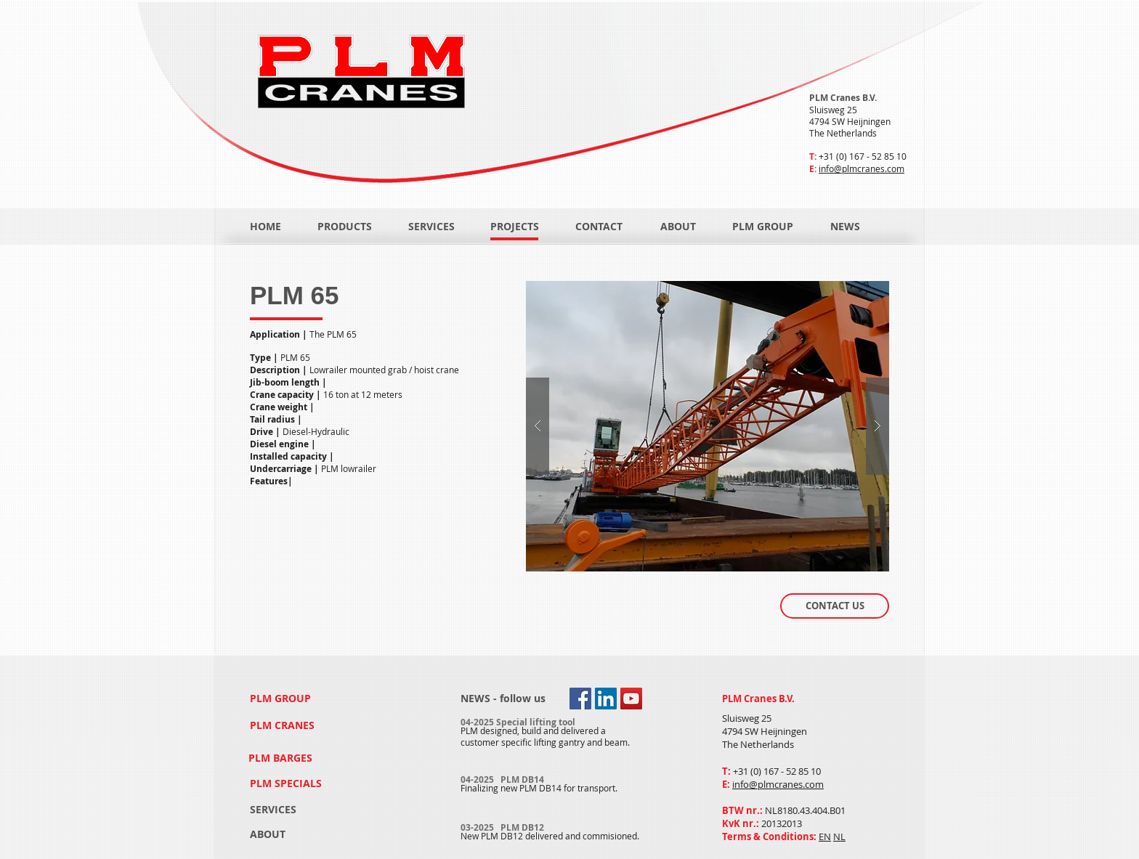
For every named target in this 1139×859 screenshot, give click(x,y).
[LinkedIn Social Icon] (606, 698)
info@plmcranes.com (861, 168)
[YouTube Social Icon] (631, 698)
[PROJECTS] (514, 226)
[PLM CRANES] (283, 726)
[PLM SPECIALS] (287, 783)
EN (825, 836)
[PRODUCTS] (344, 226)
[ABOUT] (678, 226)
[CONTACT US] (834, 606)
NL (839, 836)
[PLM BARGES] (282, 758)
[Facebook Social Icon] (580, 698)
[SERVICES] (431, 226)
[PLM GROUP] (762, 226)
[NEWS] (860, 226)
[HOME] (265, 226)
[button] (707, 426)
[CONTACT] (599, 226)
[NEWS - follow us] (503, 699)
